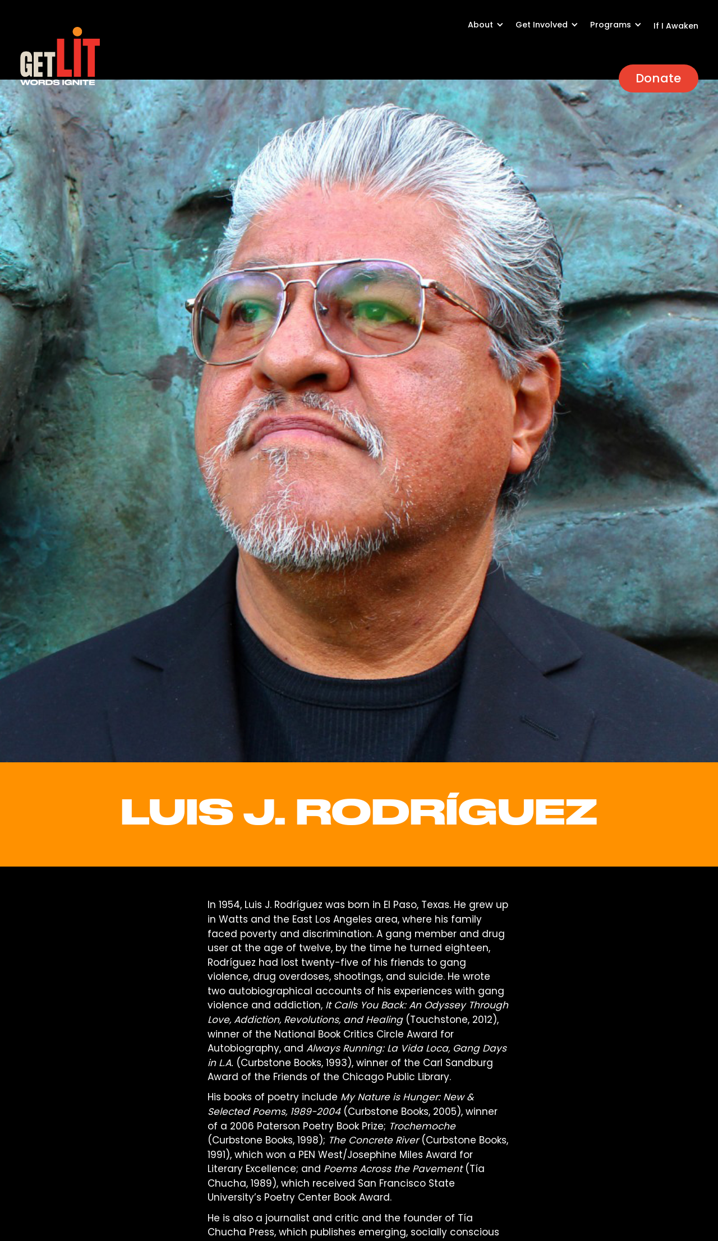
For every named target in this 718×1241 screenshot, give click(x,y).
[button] (492, 30)
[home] (60, 56)
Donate (658, 78)
